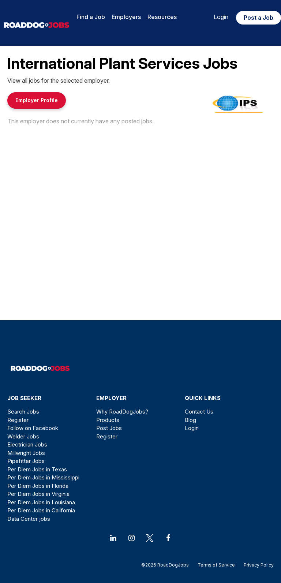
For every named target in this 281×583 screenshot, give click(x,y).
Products (107, 419)
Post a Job (258, 17)
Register (18, 419)
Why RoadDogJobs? (122, 411)
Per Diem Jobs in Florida (37, 485)
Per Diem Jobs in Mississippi (43, 477)
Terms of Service (216, 565)
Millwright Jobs (26, 452)
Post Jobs (109, 428)
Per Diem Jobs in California (41, 510)
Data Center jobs (28, 518)
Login (221, 17)
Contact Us (199, 411)
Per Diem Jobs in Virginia (38, 493)
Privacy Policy (256, 565)
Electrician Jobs (27, 444)
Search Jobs (23, 411)
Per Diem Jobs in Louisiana (41, 502)
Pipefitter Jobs (26, 460)
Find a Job (90, 16)
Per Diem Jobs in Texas (37, 469)
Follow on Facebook (32, 428)
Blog (190, 419)
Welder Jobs (23, 436)
